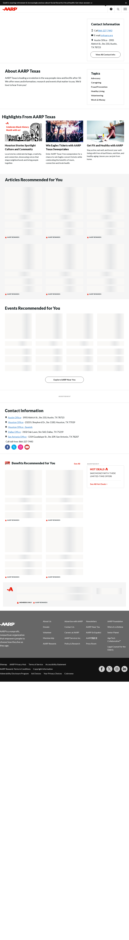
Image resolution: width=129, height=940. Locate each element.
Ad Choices (36, 673)
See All (77, 463)
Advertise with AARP (73, 621)
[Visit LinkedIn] (124, 669)
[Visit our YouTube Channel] (27, 447)
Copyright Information (43, 669)
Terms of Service (36, 664)
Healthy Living (97, 91)
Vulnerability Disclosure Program (14, 673)
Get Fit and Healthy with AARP (105, 145)
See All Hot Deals (98, 484)
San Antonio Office (17, 436)
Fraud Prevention (99, 87)
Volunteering (97, 95)
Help (111, 9)
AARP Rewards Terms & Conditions (15, 669)
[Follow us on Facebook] (7, 447)
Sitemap (3, 664)
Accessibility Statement (55, 664)
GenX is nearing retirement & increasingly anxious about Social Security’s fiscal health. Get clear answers (46, 3)
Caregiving (96, 82)
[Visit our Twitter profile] (14, 447)
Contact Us (69, 627)
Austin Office (14, 417)
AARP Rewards (49, 643)
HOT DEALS (97, 469)
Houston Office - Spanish (20, 427)
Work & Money (98, 100)
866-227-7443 (105, 30)
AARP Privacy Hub (18, 664)
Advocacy (95, 78)
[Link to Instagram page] (20, 447)
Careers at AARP (71, 632)
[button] (118, 9)
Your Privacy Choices (53, 673)
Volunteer (47, 632)
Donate (46, 627)
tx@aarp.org (107, 35)
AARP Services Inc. (72, 638)
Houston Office (15, 422)
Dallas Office (14, 431)
